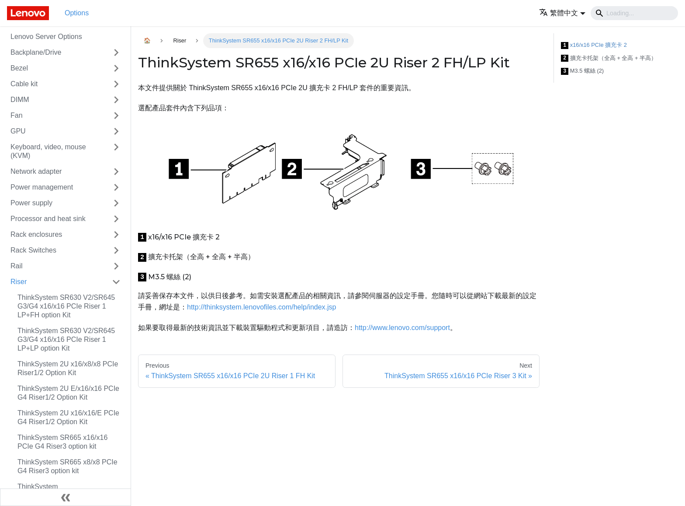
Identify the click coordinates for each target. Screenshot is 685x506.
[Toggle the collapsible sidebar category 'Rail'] (116, 266)
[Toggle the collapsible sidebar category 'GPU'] (116, 131)
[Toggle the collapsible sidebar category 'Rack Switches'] (116, 250)
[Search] (634, 13)
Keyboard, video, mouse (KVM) (48, 151)
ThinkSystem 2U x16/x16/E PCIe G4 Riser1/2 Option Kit (68, 417)
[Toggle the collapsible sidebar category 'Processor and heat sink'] (116, 219)
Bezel (19, 68)
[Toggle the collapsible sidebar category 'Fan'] (116, 116)
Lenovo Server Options (46, 36)
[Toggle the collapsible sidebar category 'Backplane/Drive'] (116, 53)
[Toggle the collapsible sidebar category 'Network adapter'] (116, 172)
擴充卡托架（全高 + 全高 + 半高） (609, 58)
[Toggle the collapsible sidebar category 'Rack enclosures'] (116, 235)
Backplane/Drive (36, 52)
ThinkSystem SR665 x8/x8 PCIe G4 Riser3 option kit (67, 466)
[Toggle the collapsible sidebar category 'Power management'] (116, 187)
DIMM (19, 99)
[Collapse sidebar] (65, 497)
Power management (41, 187)
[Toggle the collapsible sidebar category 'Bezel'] (116, 68)
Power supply (31, 203)
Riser (18, 281)
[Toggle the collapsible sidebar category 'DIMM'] (116, 100)
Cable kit (24, 84)
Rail (16, 266)
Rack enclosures (36, 234)
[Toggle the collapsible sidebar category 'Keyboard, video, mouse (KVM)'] (116, 151)
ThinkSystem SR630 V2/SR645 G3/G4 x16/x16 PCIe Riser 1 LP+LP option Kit (66, 339)
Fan (16, 115)
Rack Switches (33, 250)
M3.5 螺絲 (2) (582, 71)
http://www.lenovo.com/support (402, 327)
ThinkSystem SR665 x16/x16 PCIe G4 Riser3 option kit (62, 442)
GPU (18, 131)
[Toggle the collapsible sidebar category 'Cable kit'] (116, 84)
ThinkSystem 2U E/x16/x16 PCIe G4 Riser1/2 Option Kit (68, 393)
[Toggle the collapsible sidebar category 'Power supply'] (116, 203)
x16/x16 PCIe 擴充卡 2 (594, 45)
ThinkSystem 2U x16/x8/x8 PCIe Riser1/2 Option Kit (67, 368)
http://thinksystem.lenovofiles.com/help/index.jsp (261, 307)
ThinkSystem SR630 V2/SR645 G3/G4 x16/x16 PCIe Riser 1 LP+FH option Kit (66, 306)
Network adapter (36, 171)
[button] (562, 13)
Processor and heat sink (48, 218)
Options (77, 13)
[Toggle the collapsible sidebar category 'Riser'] (116, 282)
